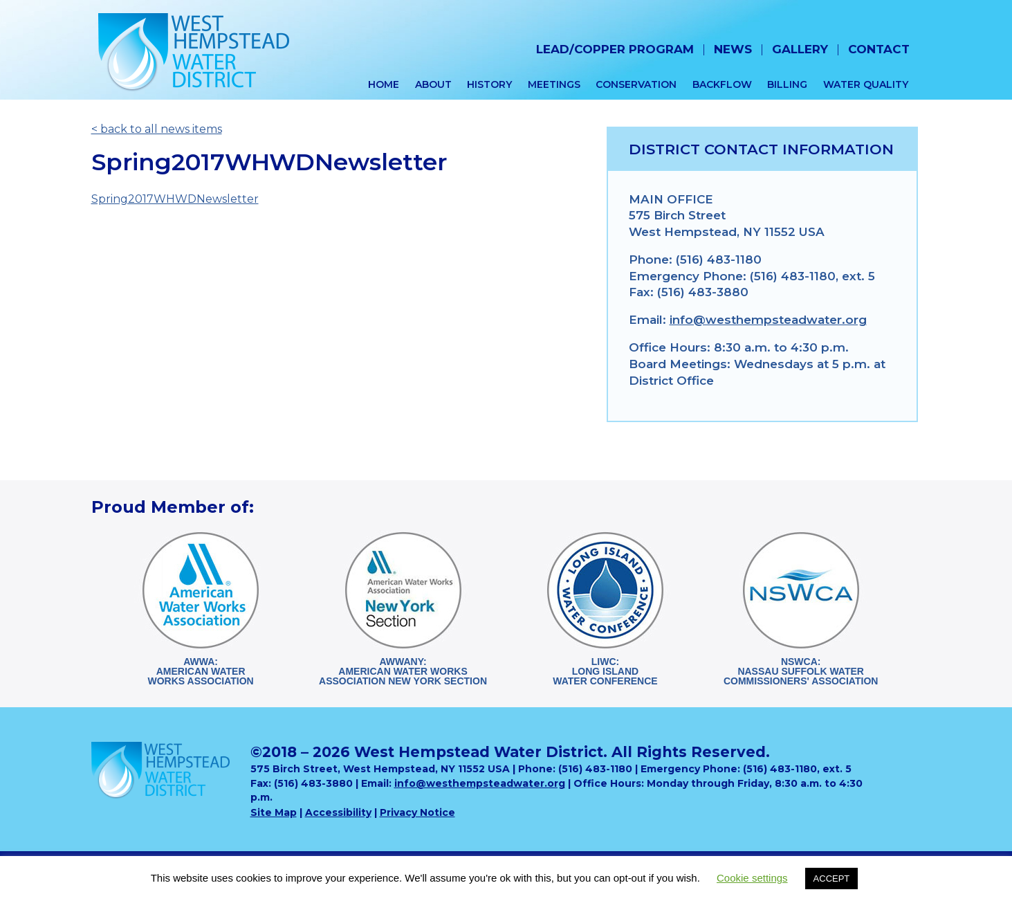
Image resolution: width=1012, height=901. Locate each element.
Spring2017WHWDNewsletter (175, 199)
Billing (787, 84)
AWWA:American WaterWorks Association (200, 671)
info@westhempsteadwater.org (768, 320)
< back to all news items (156, 129)
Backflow (722, 84)
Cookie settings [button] (752, 878)
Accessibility (338, 812)
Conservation (636, 84)
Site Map (273, 812)
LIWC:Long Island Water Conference (605, 671)
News (733, 49)
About (433, 84)
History (489, 84)
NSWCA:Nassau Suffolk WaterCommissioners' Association (801, 671)
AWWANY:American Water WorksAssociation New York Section (403, 671)
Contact (879, 49)
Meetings (554, 84)
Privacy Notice (417, 812)
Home (383, 84)
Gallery (800, 49)
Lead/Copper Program (615, 49)
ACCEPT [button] (831, 878)
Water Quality (865, 84)
